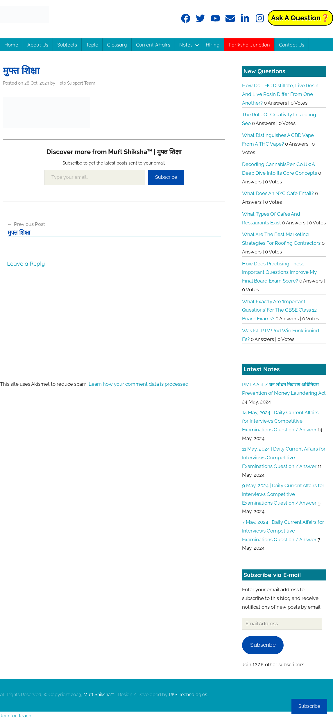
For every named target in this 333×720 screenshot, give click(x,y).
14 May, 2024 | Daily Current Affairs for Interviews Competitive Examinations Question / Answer (280, 421)
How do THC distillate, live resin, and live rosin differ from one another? (281, 94)
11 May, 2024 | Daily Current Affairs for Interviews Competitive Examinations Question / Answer (283, 457)
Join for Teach (15, 716)
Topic (92, 45)
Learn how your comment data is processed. (139, 384)
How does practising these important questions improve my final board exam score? (279, 272)
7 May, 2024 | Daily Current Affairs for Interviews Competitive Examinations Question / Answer (283, 530)
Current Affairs (153, 45)
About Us (37, 45)
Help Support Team (75, 83)
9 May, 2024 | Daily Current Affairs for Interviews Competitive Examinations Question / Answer (283, 494)
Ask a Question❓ (300, 18)
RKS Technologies (188, 694)
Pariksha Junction (249, 45)
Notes (189, 45)
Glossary (117, 45)
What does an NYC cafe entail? (278, 193)
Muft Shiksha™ (98, 694)
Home (11, 45)
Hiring (213, 45)
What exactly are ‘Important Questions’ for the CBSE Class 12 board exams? (279, 310)
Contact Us (291, 45)
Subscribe (166, 177)
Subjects (67, 45)
